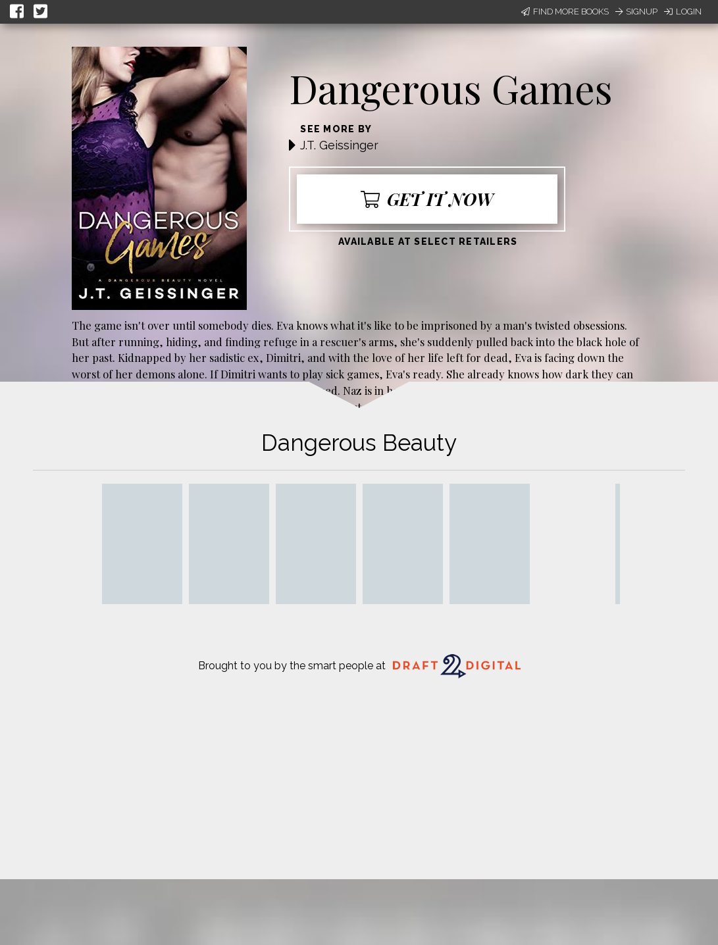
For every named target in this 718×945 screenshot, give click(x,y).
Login (683, 11)
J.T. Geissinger (339, 145)
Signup (636, 11)
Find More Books (565, 11)
